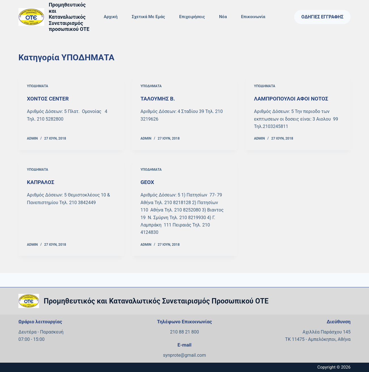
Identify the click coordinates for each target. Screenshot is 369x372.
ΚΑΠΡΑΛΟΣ (41, 182)
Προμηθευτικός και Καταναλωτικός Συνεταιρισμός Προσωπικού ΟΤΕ (156, 301)
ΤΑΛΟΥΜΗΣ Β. (159, 98)
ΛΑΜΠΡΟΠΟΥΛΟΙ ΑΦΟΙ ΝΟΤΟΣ (293, 98)
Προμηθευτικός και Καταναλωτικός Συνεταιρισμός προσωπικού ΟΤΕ (69, 17)
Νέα (223, 16)
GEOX (148, 182)
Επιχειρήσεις (192, 16)
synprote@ (173, 355)
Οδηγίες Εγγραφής (322, 17)
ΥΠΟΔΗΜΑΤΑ (37, 86)
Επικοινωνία (253, 16)
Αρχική (111, 16)
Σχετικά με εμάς (148, 16)
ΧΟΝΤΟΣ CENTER (49, 98)
